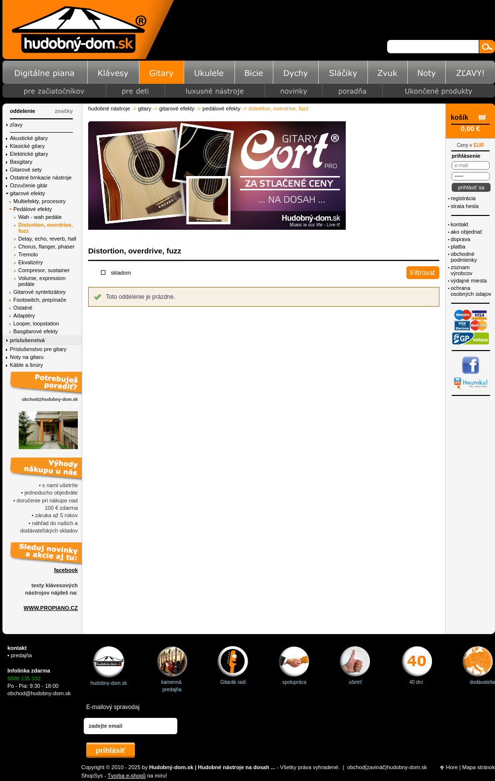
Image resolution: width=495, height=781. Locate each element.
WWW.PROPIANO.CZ (51, 608)
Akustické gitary (29, 138)
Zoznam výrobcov (461, 270)
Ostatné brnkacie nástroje (40, 177)
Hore (452, 767)
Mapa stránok (478, 767)
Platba (458, 246)
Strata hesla (465, 206)
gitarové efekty (177, 108)
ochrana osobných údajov (471, 291)
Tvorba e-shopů (127, 776)
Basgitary (21, 162)
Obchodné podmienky (464, 257)
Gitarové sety (26, 170)
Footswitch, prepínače (39, 300)
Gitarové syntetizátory (39, 292)
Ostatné (23, 308)
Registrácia (463, 198)
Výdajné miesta (469, 281)
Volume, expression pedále (42, 281)
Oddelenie (22, 111)
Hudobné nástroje (109, 108)
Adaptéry (24, 316)
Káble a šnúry (26, 365)
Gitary (144, 108)
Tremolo (28, 254)
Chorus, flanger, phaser (46, 246)
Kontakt (459, 224)
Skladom (121, 273)
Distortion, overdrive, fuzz (45, 228)
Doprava (460, 239)
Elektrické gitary (29, 154)
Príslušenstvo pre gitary (38, 349)
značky (64, 111)
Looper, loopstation (36, 323)
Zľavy (16, 125)
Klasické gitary (27, 146)
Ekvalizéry (30, 262)
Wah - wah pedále (40, 217)
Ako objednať (466, 232)
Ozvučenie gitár (28, 185)
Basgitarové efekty (35, 331)
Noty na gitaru (26, 357)
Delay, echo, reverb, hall (47, 239)
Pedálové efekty (221, 108)
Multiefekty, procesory (39, 201)
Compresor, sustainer (44, 270)
